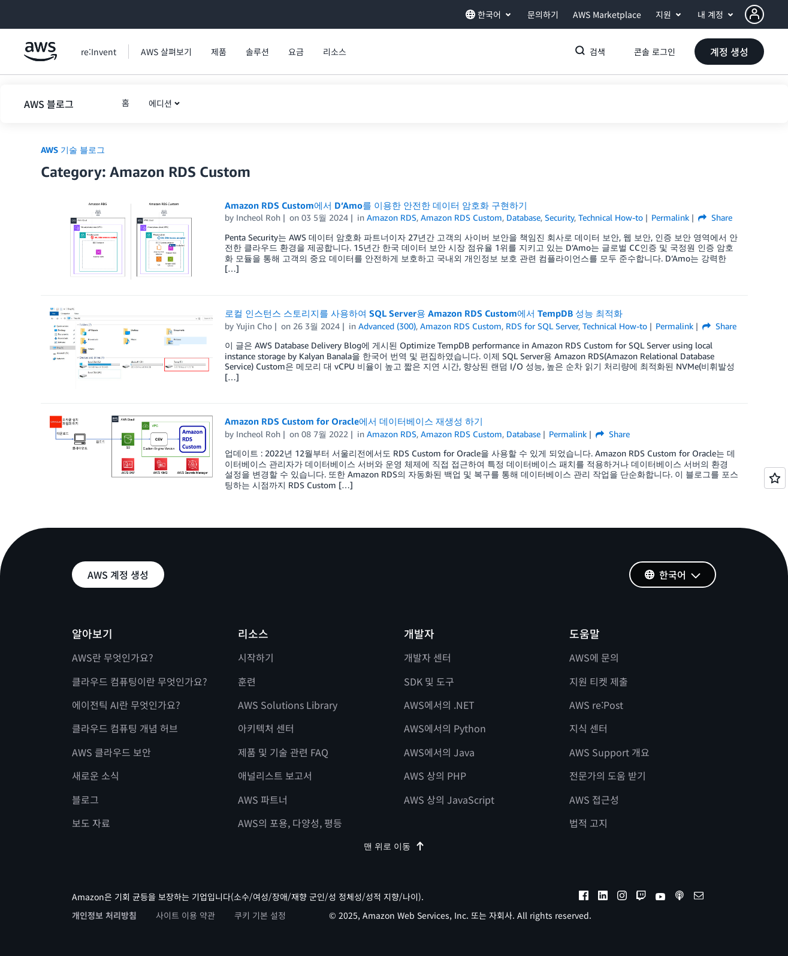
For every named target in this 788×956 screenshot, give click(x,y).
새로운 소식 (95, 775)
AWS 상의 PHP (435, 775)
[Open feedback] (775, 478)
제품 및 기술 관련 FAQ (283, 752)
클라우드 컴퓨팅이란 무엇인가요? (139, 681)
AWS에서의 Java (439, 752)
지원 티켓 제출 (598, 681)
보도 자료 (91, 823)
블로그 (85, 799)
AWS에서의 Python (445, 728)
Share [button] (715, 217)
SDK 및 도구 (429, 681)
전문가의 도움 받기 (607, 775)
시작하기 (256, 657)
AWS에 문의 (594, 657)
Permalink (670, 217)
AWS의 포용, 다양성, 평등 (290, 823)
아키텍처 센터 (266, 728)
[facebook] (583, 897)
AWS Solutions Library (287, 705)
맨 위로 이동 (394, 846)
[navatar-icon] (754, 14)
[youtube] (660, 897)
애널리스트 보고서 (275, 775)
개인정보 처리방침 (104, 915)
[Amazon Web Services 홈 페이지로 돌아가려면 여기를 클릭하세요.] (40, 58)
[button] (766, 14)
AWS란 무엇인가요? (112, 657)
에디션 (160, 103)
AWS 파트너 (263, 799)
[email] (699, 897)
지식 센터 (588, 728)
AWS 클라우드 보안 (111, 752)
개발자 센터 (427, 657)
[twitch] (641, 897)
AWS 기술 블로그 (73, 150)
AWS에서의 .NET (439, 705)
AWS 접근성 (594, 799)
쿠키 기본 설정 (260, 915)
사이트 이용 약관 (185, 915)
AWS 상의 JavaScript (449, 799)
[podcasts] (679, 897)
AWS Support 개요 (609, 752)
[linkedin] (603, 897)
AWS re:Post (596, 705)
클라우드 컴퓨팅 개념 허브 (125, 728)
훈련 (247, 681)
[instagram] (622, 897)
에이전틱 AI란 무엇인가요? (126, 705)
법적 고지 (588, 823)
